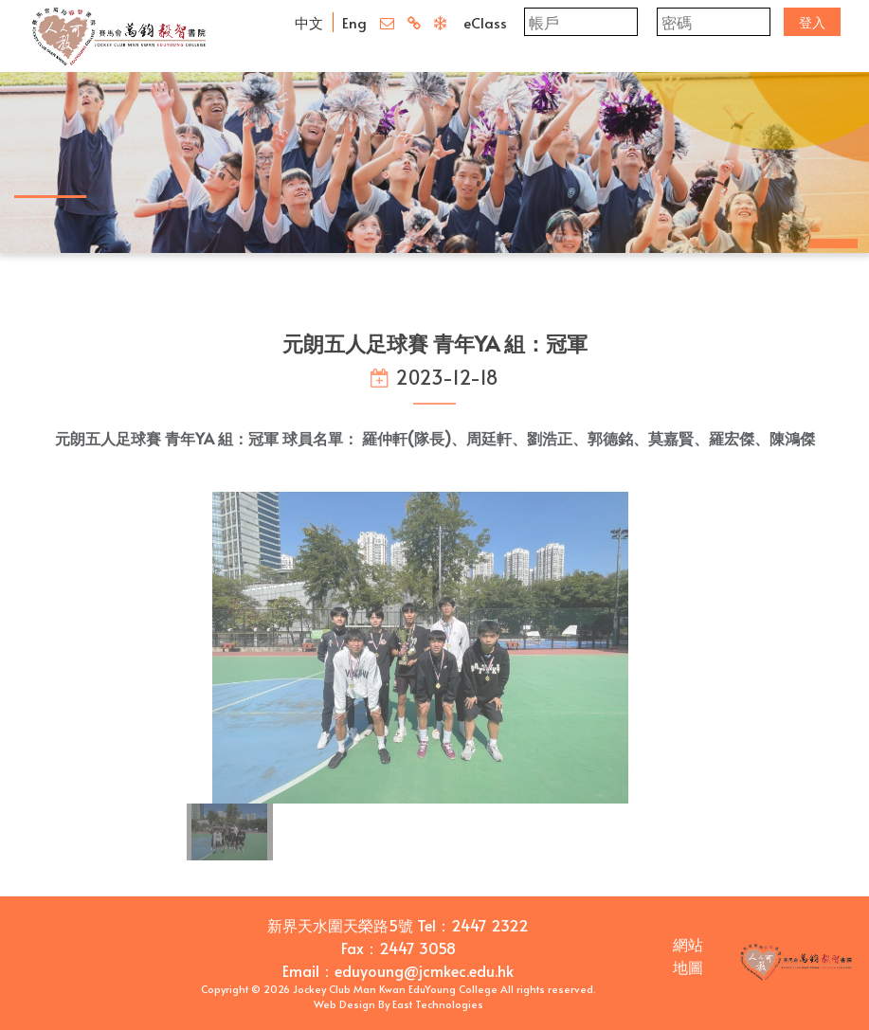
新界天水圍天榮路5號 (340, 924)
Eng (354, 22)
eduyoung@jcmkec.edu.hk (424, 970)
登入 (812, 22)
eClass (485, 22)
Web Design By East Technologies (398, 1004)
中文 (309, 22)
